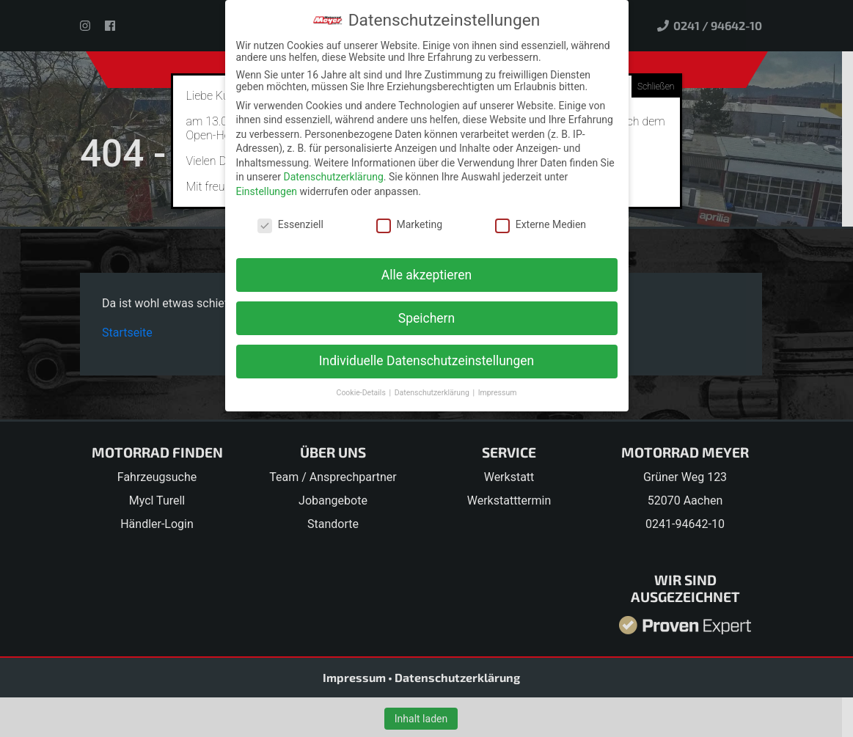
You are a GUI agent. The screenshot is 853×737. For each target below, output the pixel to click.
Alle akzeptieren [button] (426, 275)
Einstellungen (267, 191)
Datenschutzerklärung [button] (433, 392)
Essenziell (290, 224)
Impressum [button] (497, 392)
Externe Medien (540, 224)
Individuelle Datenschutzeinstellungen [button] (426, 360)
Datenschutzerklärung (333, 177)
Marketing (409, 224)
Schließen (655, 86)
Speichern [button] (426, 318)
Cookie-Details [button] (362, 392)
